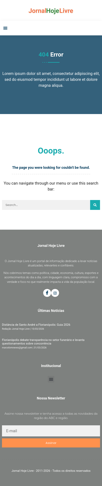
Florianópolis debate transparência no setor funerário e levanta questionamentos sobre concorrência (43, 341)
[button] (5, 28)
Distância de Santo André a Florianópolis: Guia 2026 (36, 325)
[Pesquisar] (95, 205)
